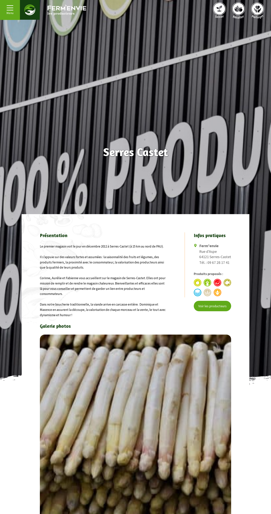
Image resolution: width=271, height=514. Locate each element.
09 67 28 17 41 (218, 262)
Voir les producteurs (212, 306)
